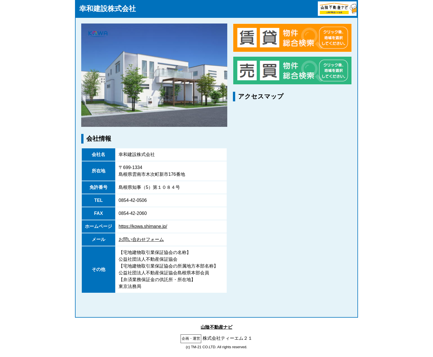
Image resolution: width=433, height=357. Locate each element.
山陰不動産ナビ (216, 327)
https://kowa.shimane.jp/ (143, 226)
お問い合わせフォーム (141, 239)
